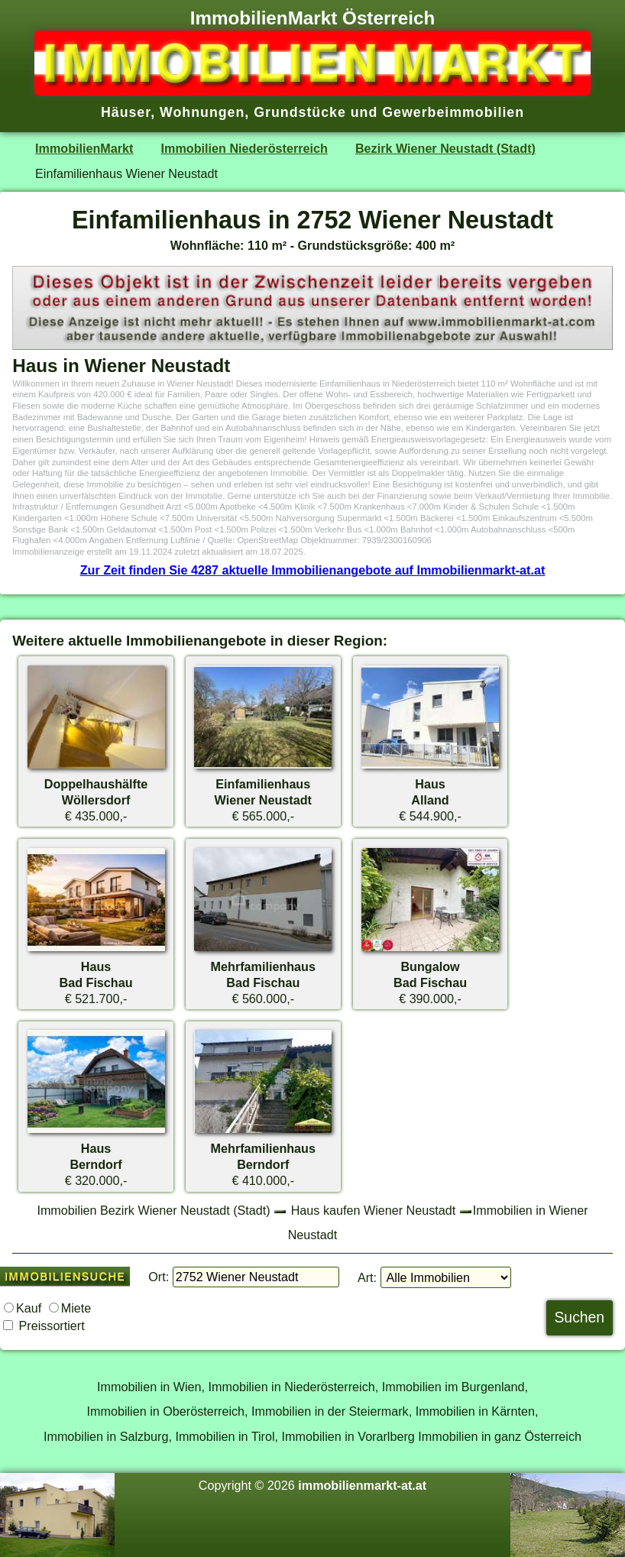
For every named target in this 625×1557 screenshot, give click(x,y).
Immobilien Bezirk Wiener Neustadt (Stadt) (153, 1210)
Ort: (158, 1276)
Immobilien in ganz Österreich (499, 1436)
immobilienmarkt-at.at (362, 1485)
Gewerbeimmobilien (453, 112)
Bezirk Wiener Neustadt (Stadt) (445, 148)
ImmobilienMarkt (84, 148)
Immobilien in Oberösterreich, (167, 1411)
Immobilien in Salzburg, (108, 1436)
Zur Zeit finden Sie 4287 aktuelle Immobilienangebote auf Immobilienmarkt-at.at (313, 570)
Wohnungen (202, 112)
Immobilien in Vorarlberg (348, 1436)
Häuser (126, 112)
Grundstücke (300, 112)
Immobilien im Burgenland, (455, 1387)
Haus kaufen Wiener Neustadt (373, 1210)
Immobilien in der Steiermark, (331, 1411)
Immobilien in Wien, (151, 1387)
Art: (367, 1277)
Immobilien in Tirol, (226, 1436)
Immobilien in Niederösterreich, (294, 1387)
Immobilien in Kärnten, (477, 1411)
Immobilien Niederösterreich (244, 148)
